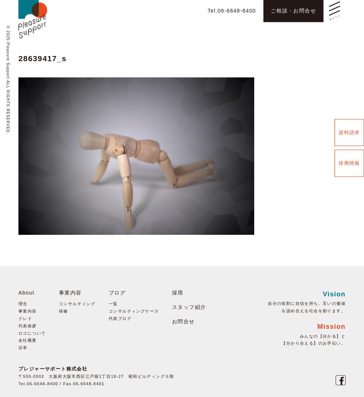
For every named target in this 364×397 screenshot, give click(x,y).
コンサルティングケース (134, 311)
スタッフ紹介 (189, 307)
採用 (177, 293)
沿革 (23, 347)
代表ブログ (120, 318)
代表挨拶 (27, 326)
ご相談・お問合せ (293, 11)
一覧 (113, 304)
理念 (23, 304)
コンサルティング (77, 304)
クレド (25, 318)
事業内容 (27, 311)
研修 (63, 311)
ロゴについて (32, 333)
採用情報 (349, 163)
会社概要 (27, 340)
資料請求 (349, 132)
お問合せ (183, 321)
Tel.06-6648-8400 (231, 11)
